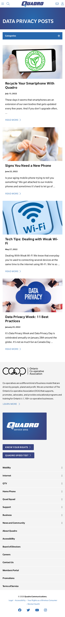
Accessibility (9, 538)
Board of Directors (11, 546)
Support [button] (7, 507)
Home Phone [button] (9, 491)
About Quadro (10, 531)
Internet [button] (7, 475)
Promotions (8, 578)
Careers (6, 554)
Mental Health (34, 604)
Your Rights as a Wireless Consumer (42, 600)
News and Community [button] (14, 523)
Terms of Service (11, 586)
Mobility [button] (7, 467)
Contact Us (8, 562)
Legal (11, 600)
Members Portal (11, 570)
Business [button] (7, 515)
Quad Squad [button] (9, 499)
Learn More (11, 404)
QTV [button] (5, 483)
